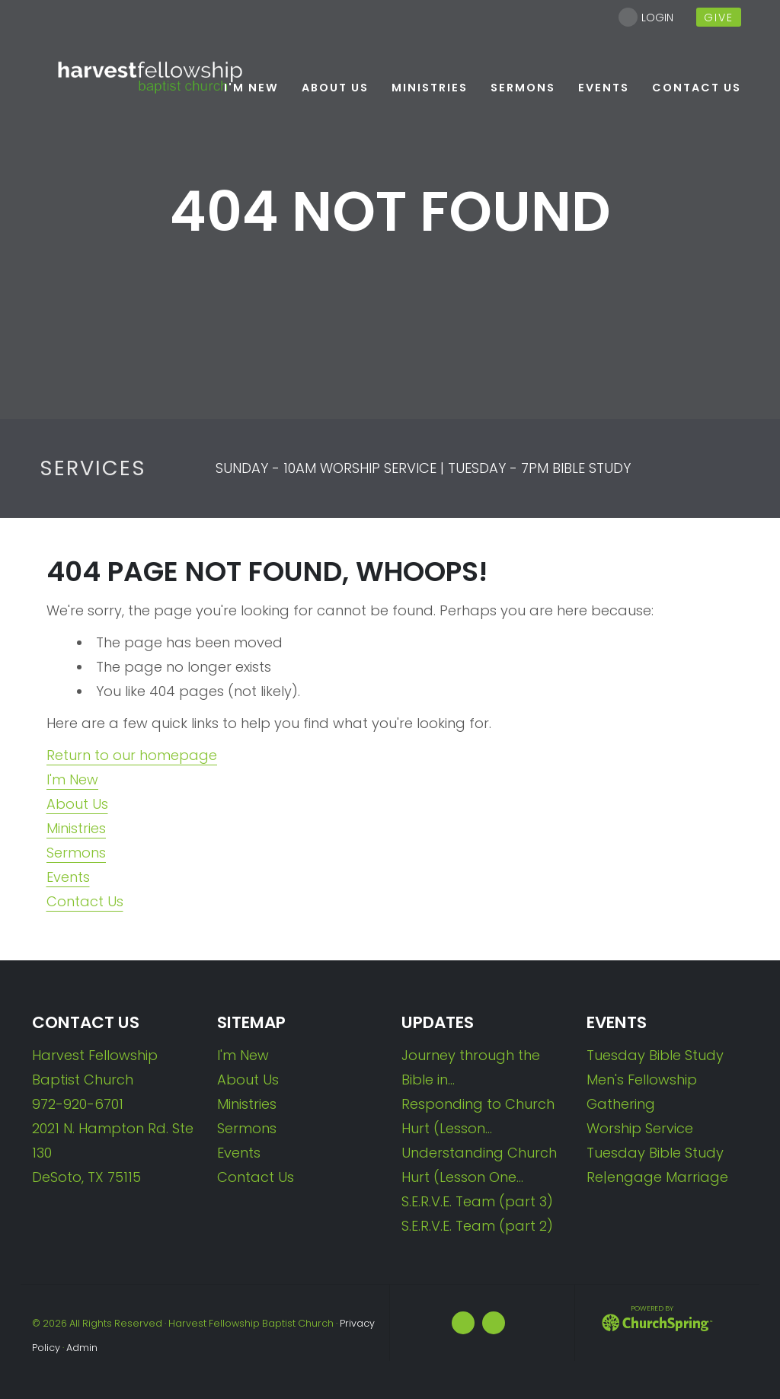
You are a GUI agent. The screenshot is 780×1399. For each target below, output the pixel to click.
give (719, 17)
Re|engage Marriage (657, 1177)
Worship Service (640, 1128)
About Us (77, 803)
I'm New (72, 779)
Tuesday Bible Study (655, 1055)
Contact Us (84, 901)
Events (68, 876)
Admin (82, 1347)
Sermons (76, 852)
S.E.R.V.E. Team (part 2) (477, 1225)
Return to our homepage (131, 755)
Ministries (76, 828)
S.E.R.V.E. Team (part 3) (477, 1201)
